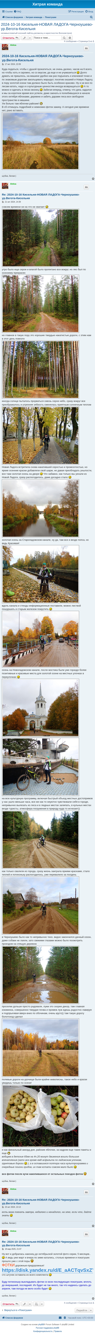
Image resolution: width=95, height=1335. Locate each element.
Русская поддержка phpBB (47, 1328)
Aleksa (13, 45)
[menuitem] (17, 11)
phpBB (41, 1324)
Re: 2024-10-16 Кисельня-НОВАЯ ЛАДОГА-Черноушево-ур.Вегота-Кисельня (40, 196)
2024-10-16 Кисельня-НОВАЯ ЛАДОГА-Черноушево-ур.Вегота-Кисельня (47, 26)
